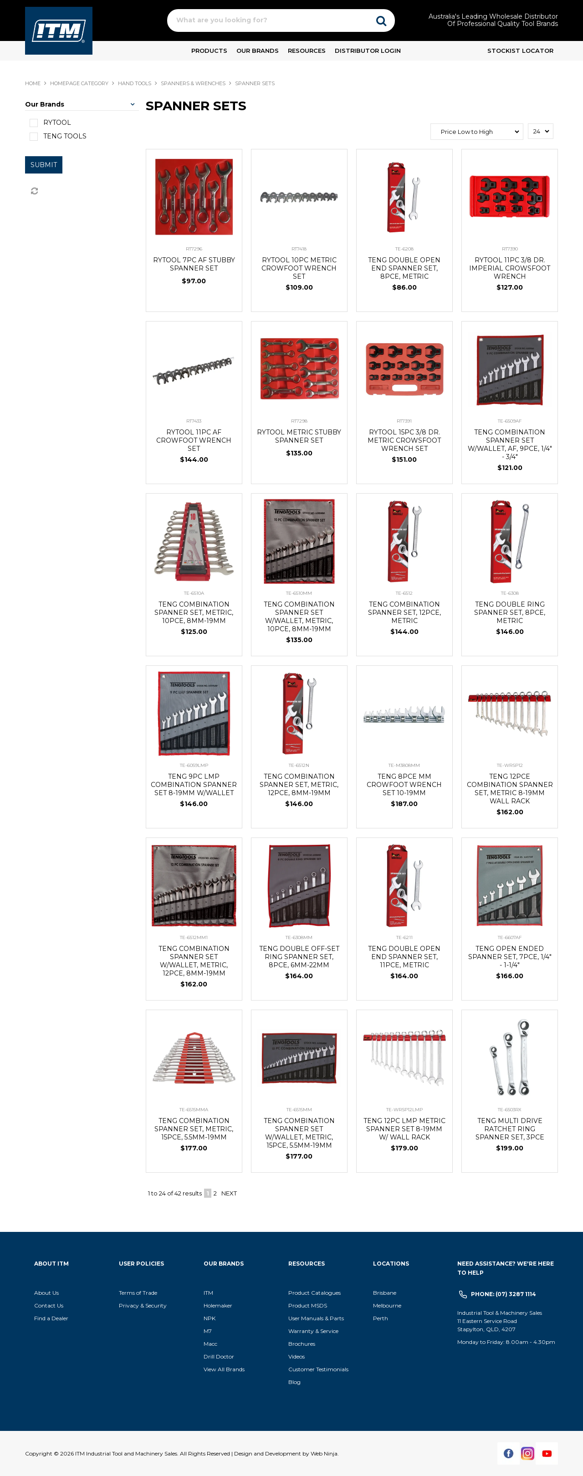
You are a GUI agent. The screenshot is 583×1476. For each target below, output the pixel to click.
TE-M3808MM (404, 765)
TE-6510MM (299, 593)
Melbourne (387, 1305)
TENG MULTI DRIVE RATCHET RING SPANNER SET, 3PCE (510, 1129)
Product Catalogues (314, 1292)
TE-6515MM (299, 1110)
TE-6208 (404, 249)
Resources (307, 50)
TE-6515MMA (193, 1110)
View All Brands (224, 1369)
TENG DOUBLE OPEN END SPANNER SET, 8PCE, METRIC (404, 268)
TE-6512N (299, 765)
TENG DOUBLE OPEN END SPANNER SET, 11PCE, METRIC (404, 957)
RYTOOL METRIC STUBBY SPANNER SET (299, 436)
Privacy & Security (143, 1305)
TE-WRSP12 (510, 765)
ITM (208, 1292)
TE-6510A (194, 593)
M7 (208, 1331)
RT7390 (510, 249)
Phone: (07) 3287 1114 (503, 1294)
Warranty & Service (313, 1331)
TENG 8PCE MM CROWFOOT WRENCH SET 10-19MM (404, 784)
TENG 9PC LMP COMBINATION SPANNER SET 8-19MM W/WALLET (194, 784)
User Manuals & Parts (316, 1318)
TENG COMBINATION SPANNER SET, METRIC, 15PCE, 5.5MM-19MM (193, 1129)
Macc (210, 1343)
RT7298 (299, 421)
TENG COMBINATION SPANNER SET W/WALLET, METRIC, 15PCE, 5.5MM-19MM (299, 1133)
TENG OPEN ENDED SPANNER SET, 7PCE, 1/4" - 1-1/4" (510, 957)
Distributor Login (368, 50)
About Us (46, 1292)
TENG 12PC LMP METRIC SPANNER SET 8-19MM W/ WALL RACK (404, 1129)
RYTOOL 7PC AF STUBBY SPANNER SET (194, 264)
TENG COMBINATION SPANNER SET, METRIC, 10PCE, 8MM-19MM (193, 612)
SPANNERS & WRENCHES (193, 83)
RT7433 (193, 421)
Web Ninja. (325, 1453)
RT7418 (299, 249)
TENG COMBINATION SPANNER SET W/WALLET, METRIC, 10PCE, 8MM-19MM (299, 616)
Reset (34, 191)
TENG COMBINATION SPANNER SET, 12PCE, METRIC (404, 612)
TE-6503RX (510, 1110)
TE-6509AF (510, 421)
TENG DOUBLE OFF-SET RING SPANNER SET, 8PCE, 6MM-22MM (299, 957)
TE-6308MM (299, 937)
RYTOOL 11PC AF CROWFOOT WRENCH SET (193, 440)
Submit (44, 165)
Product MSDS (307, 1305)
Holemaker (218, 1305)
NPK (209, 1318)
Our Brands (257, 50)
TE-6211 (404, 937)
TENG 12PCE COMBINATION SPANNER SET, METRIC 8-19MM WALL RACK (510, 788)
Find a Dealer (51, 1318)
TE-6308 (510, 593)
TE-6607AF (510, 937)
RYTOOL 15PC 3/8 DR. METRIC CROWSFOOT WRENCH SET (404, 440)
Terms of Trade (138, 1292)
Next (229, 1193)
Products (209, 50)
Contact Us (48, 1305)
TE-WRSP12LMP (404, 1110)
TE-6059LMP (194, 765)
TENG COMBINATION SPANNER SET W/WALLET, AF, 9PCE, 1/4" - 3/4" (510, 444)
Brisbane (384, 1292)
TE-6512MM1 (194, 937)
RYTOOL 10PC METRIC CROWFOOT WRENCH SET (299, 268)
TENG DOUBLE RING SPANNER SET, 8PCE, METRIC (509, 612)
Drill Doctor (219, 1356)
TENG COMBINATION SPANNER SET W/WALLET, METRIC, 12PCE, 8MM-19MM (194, 961)
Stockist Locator (520, 50)
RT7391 (404, 421)
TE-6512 (404, 593)
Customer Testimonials (318, 1369)
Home (33, 83)
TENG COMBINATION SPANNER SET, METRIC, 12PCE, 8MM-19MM (299, 784)
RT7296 (194, 249)
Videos (296, 1356)
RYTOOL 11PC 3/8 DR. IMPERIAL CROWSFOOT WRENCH (509, 268)
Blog (294, 1382)
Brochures (301, 1343)
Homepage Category (79, 83)
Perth (380, 1318)
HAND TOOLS (134, 83)
